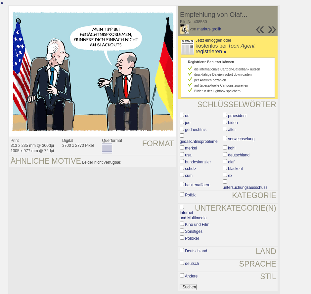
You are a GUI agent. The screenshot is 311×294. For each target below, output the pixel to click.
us (187, 115)
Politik (190, 195)
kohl (231, 148)
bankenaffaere (197, 185)
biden (233, 122)
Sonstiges (193, 231)
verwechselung (241, 139)
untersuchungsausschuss (245, 187)
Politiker (192, 238)
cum (189, 175)
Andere (191, 276)
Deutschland (196, 251)
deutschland (238, 155)
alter (232, 129)
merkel (191, 148)
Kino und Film (197, 224)
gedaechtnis (195, 129)
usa (188, 155)
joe (187, 122)
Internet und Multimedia (193, 215)
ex (230, 175)
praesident (237, 115)
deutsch (192, 263)
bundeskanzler (198, 162)
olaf (231, 162)
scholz (190, 168)
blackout (235, 168)
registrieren (211, 51)
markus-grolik (209, 29)
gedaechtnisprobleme (199, 141)
